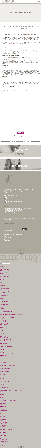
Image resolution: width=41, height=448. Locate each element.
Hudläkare (2, 327)
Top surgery (2, 313)
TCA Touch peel (3, 375)
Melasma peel (3, 377)
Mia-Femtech (2, 298)
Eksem (1, 334)
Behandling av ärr (3, 352)
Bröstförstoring (3, 283)
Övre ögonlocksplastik (4, 269)
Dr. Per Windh (2, 426)
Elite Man (2, 308)
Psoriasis (2, 333)
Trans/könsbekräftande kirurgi (6, 311)
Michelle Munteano (3, 436)
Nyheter (1, 438)
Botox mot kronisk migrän (5, 368)
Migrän (1, 407)
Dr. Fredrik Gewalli (3, 422)
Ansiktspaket (2, 280)
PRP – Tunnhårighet (4, 384)
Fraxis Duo (2, 349)
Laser (1, 345)
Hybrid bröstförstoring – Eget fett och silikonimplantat (10, 291)
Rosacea (1, 330)
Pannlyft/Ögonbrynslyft (4, 267)
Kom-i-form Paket (3, 320)
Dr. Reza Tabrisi (3, 425)
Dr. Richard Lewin (3, 419)
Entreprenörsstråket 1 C (8, 237)
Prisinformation (3, 415)
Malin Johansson (3, 433)
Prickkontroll (2, 342)
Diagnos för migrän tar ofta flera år (11, 212)
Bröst (1, 282)
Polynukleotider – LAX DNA (5, 366)
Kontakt (1, 444)
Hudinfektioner (3, 336)
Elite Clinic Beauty (3, 326)
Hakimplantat (2, 279)
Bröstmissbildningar (4, 294)
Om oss (1, 417)
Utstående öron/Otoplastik (5, 276)
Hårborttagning (3, 355)
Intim (1, 310)
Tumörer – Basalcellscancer (5, 337)
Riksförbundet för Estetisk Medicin (10, 43)
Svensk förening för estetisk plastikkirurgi (15, 201)
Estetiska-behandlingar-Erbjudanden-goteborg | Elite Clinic (15, 209)
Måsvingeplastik (3, 278)
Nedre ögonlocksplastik (4, 270)
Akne (1, 329)
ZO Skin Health (3, 396)
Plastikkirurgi (2, 264)
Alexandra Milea (3, 435)
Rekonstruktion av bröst (4, 295)
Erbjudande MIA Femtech (9, 211)
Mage (1, 302)
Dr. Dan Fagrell (3, 423)
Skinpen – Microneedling (5, 372)
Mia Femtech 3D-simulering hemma (7, 317)
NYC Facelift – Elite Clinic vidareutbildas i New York (14, 210)
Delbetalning (2, 416)
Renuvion (2, 318)
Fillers (1, 359)
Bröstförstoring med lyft (4, 288)
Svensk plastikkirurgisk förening (13, 197)
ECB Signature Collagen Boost (6, 361)
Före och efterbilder (4, 323)
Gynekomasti (2, 292)
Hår (0, 401)
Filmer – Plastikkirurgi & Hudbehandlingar (8, 321)
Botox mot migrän (3, 410)
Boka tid (20, 132)
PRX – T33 (2, 378)
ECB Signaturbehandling (4, 381)
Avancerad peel (3, 374)
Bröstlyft (1, 286)
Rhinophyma (2, 331)
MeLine (1, 397)
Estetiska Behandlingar (4, 371)
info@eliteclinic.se (7, 232)
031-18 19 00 (9, 230)
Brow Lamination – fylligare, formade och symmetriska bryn (11, 390)
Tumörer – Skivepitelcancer (5, 339)
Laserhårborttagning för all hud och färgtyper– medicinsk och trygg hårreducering (19, 208)
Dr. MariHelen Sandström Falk (6, 429)
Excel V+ (1, 348)
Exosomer (2, 388)
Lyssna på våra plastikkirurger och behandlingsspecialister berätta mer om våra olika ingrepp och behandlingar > (20, 219)
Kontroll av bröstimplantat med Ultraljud (7, 301)
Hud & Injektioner (3, 324)
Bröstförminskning (3, 285)
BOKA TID (24, 229)
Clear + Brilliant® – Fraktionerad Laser (7, 353)
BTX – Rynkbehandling (4, 358)
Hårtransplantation (3, 343)
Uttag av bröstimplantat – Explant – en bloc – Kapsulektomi (11, 297)
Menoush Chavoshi (3, 432)
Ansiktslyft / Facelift (4, 272)
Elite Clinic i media (3, 439)
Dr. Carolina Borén (3, 420)
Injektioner (2, 356)
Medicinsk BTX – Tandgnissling (6, 364)
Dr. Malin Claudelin (3, 428)
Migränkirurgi (2, 409)
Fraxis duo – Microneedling (5, 380)
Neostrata (2, 394)
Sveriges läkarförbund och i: (12, 195)
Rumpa (1, 307)
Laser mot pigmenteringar (5, 350)
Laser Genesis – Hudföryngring (6, 346)
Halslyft (1, 273)
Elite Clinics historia (4, 441)
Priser (1, 413)
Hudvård (1, 393)
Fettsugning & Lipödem (4, 304)
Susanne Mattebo (3, 431)
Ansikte (1, 266)
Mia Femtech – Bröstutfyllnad (5, 315)
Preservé (2, 299)
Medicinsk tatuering (4, 387)
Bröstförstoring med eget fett (5, 289)
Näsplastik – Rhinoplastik (5, 275)
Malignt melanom (3, 340)
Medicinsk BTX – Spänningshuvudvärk (7, 365)
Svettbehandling (3, 362)
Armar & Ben (2, 305)
